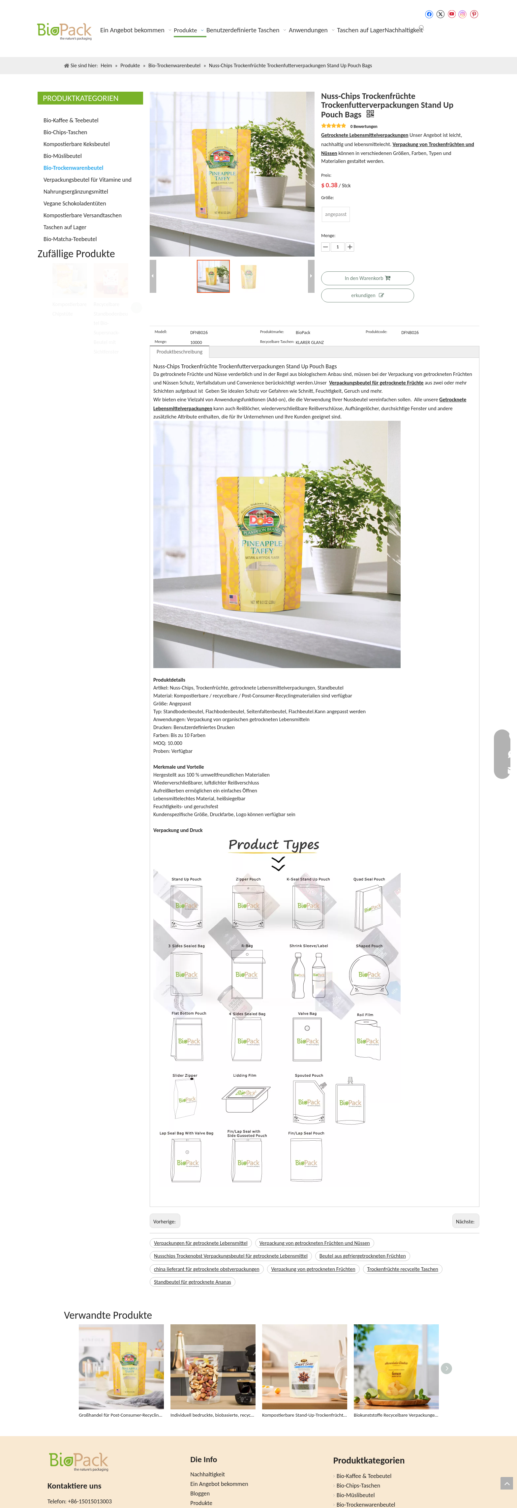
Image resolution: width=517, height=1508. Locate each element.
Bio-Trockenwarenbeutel (73, 167)
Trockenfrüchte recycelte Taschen (402, 1269)
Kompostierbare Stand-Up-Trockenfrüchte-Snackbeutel (304, 1415)
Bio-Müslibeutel (63, 156)
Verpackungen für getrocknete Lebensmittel (201, 1243)
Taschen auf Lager (65, 227)
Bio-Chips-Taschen (65, 132)
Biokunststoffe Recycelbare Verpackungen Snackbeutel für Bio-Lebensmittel (396, 1415)
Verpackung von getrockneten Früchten (313, 1269)
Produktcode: (376, 331)
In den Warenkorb (368, 278)
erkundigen (367, 295)
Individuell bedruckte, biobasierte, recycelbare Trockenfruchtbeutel (213, 1415)
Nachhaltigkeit (207, 1474)
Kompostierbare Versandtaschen (83, 215)
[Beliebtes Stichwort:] (422, 28)
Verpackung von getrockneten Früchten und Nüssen (314, 1243)
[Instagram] (462, 14)
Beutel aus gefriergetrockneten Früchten (362, 1256)
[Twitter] (440, 14)
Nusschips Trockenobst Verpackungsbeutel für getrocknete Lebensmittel (231, 1256)
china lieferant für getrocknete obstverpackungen (206, 1269)
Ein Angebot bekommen (219, 1484)
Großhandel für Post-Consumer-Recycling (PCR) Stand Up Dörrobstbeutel (121, 1415)
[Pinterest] (474, 14)
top (507, 1483)
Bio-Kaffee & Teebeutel (71, 120)
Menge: (161, 341)
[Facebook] (429, 14)
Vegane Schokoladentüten (75, 203)
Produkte (201, 1503)
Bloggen (200, 1493)
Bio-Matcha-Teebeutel (70, 239)
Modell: (161, 331)
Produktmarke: (272, 331)
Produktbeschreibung (179, 352)
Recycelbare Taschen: (277, 341)
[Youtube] (451, 14)
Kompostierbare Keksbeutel (77, 144)
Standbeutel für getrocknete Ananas (192, 1282)
